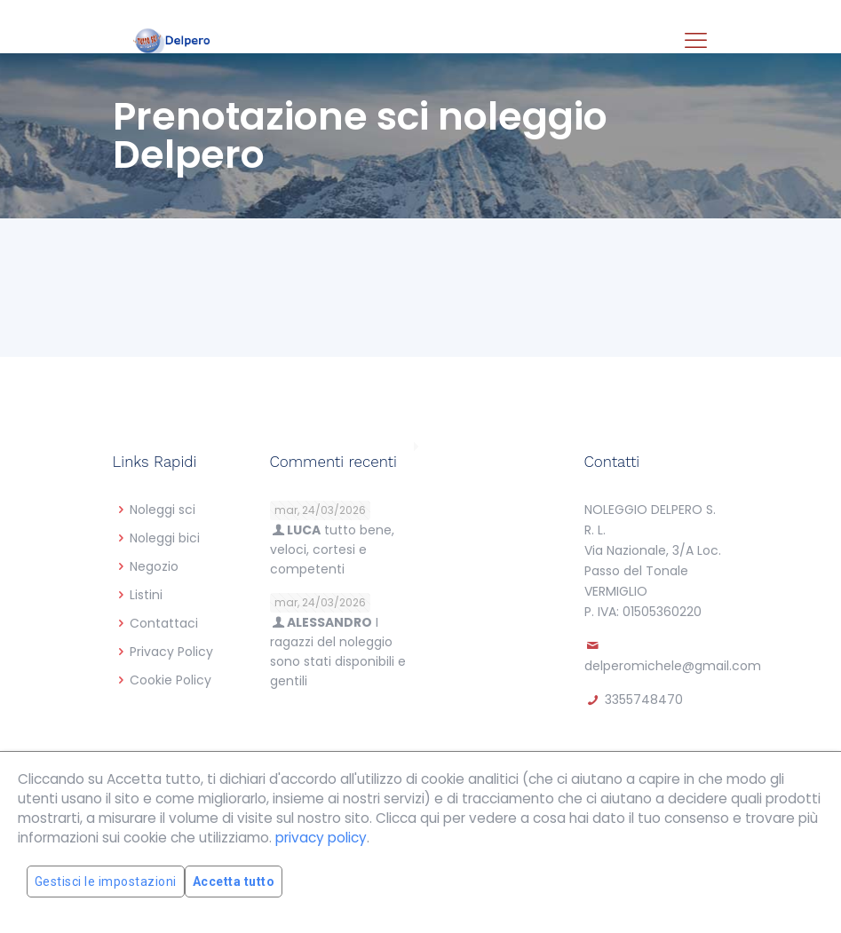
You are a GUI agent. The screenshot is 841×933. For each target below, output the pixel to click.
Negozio (154, 566)
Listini (146, 595)
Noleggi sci (162, 509)
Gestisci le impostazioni (106, 881)
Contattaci (164, 623)
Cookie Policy (170, 680)
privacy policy (321, 837)
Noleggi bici (165, 538)
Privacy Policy (171, 651)
